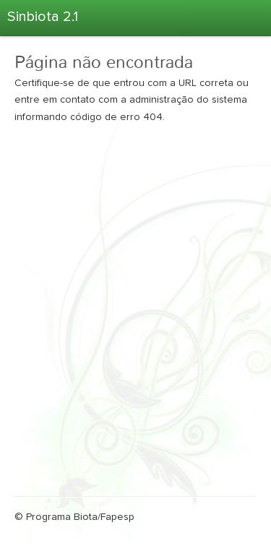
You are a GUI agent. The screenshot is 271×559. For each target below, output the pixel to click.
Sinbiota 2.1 (42, 16)
